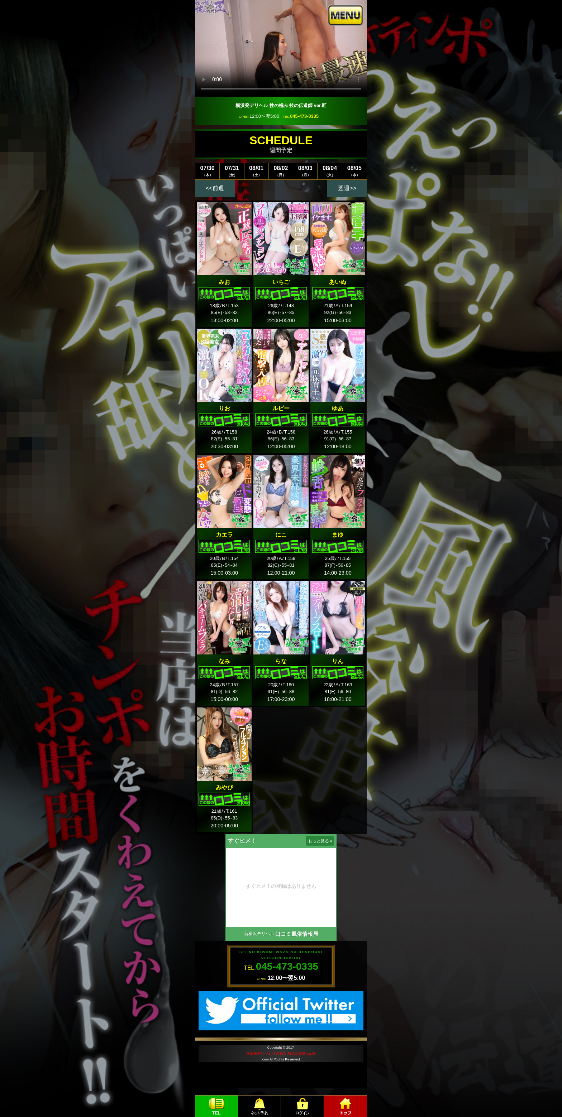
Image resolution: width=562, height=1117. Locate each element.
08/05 (354, 171)
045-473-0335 (304, 116)
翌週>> (347, 188)
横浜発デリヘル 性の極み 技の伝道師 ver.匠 (280, 1053)
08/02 (281, 171)
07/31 (232, 171)
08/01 (256, 171)
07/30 (207, 171)
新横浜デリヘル (259, 933)
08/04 (330, 171)
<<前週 (215, 188)
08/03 (305, 171)
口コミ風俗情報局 (296, 934)
